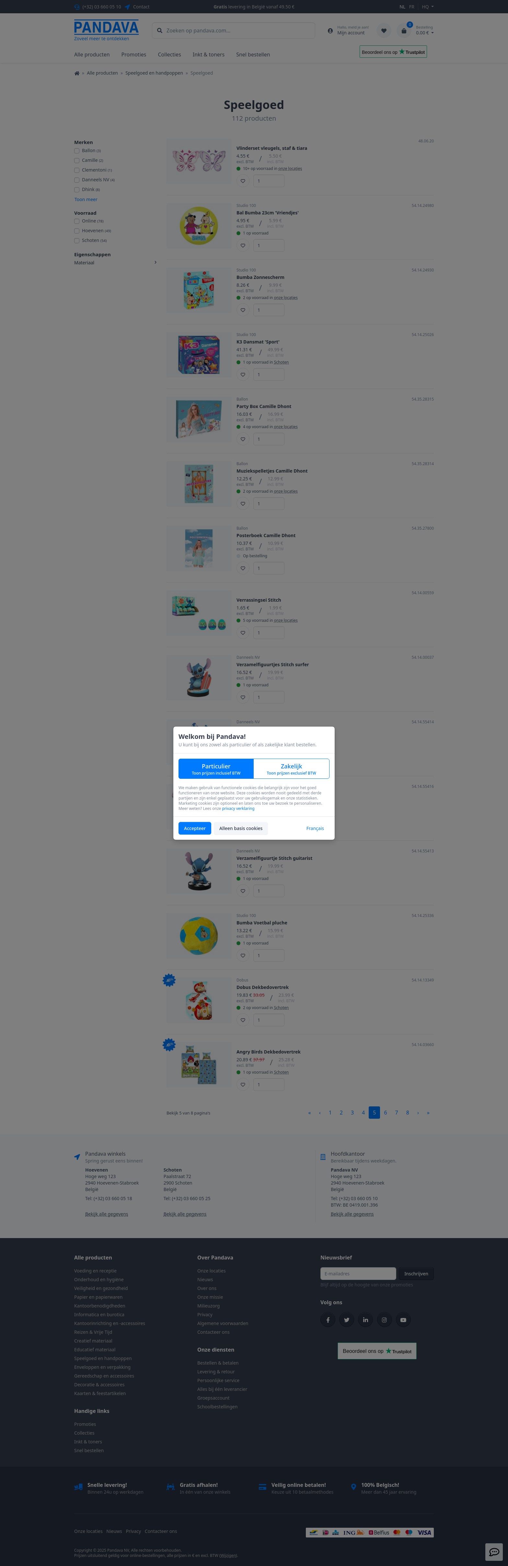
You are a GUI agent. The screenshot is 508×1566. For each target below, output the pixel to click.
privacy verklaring (238, 808)
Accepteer (195, 828)
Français (315, 828)
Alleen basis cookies (240, 828)
